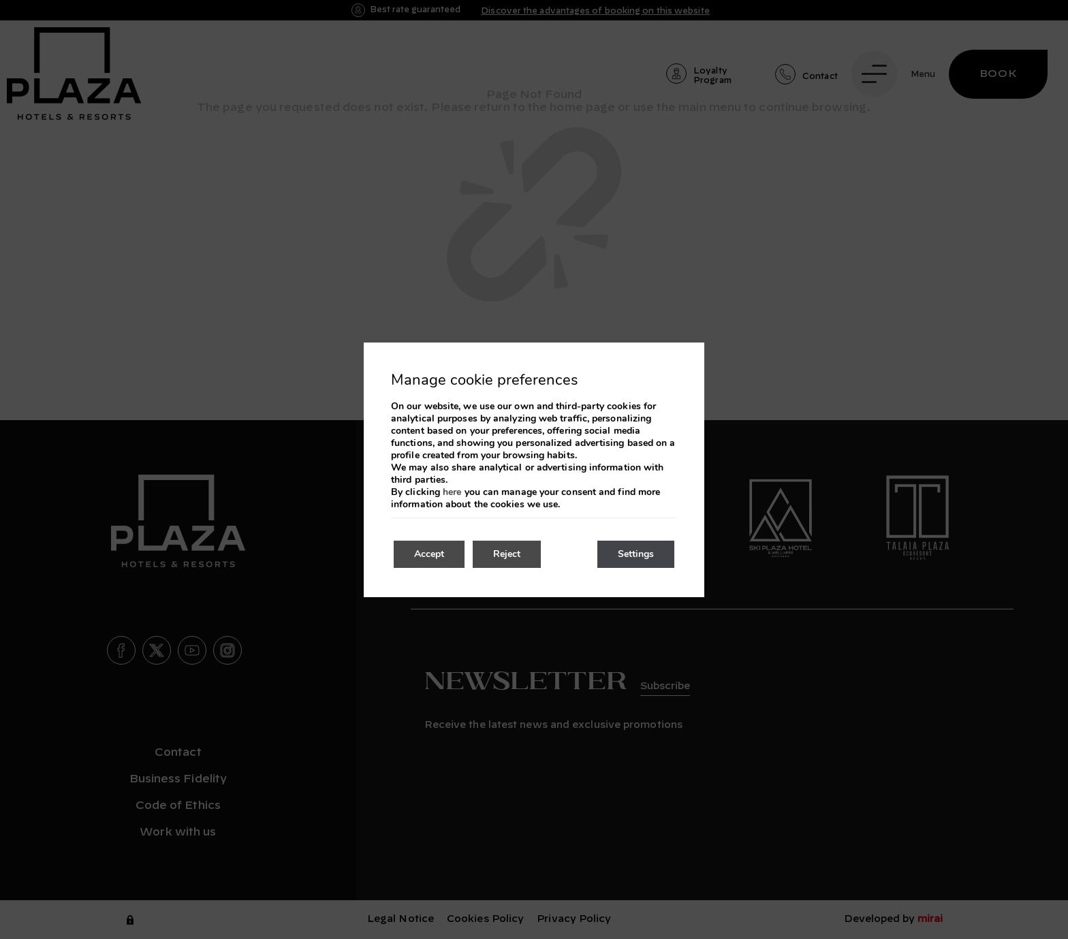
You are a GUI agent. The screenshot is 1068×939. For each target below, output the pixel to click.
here (452, 492)
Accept (429, 553)
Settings (636, 553)
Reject (506, 553)
